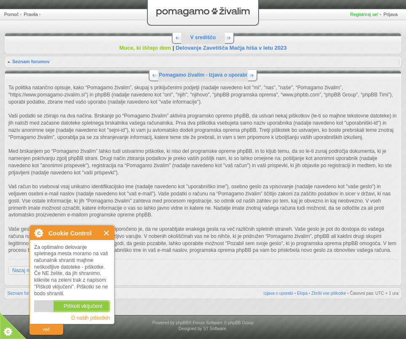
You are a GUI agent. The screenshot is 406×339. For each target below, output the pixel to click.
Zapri (107, 233)
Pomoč (11, 14)
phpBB (182, 322)
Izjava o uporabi (279, 293)
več (46, 329)
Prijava (390, 14)
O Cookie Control (38, 233)
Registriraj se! (364, 14)
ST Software (214, 328)
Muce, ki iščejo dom (145, 48)
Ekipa (302, 293)
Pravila (31, 14)
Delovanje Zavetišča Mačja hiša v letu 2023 (231, 48)
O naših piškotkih (90, 318)
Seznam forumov (31, 61)
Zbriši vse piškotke (328, 293)
